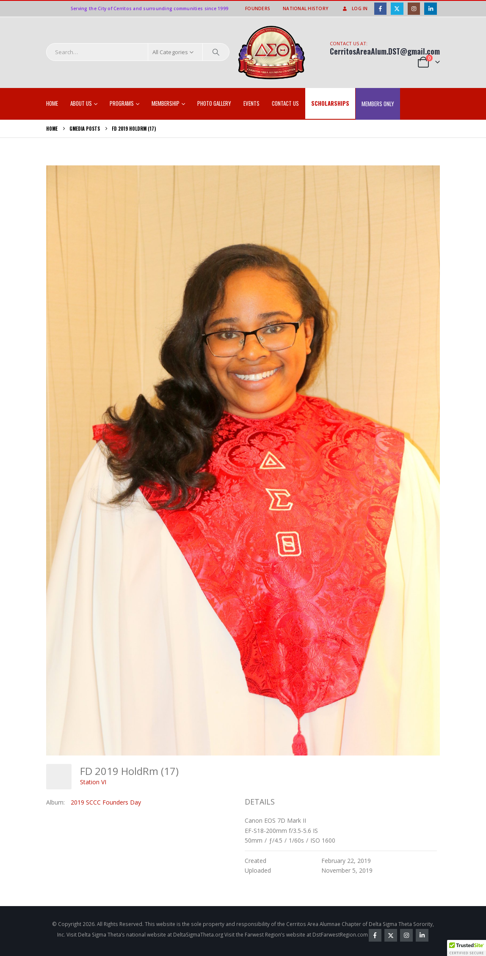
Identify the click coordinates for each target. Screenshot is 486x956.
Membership (165, 103)
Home (52, 103)
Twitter (390, 935)
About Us (81, 103)
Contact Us (285, 103)
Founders (257, 8)
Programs (122, 103)
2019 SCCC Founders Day (106, 802)
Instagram (406, 935)
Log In (354, 8)
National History (305, 8)
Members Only (378, 103)
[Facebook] (380, 9)
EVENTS (251, 103)
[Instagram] (414, 9)
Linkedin (422, 935)
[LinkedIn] (430, 9)
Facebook (375, 935)
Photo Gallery (214, 103)
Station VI (93, 782)
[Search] (216, 52)
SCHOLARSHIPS (330, 103)
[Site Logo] (272, 53)
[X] (397, 9)
